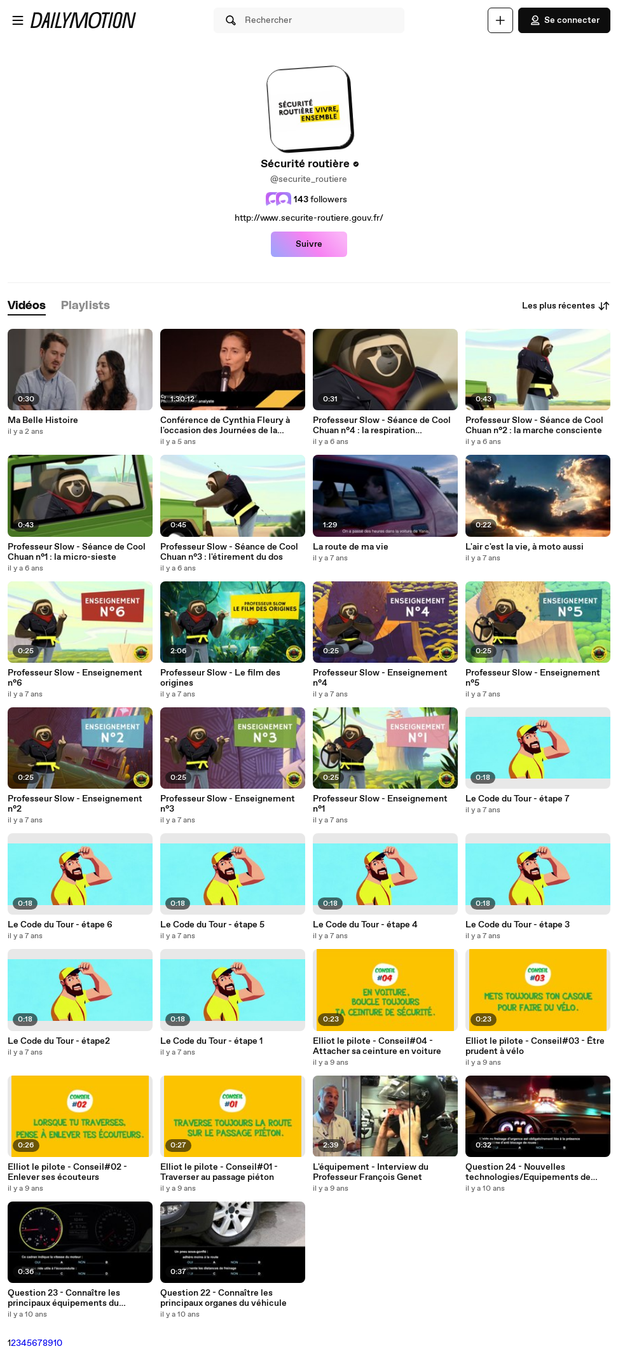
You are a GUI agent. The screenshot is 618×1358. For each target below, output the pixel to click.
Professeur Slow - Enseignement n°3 (227, 804)
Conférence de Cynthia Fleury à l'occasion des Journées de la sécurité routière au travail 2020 (226, 425)
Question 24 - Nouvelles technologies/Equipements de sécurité (528, 1172)
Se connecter (564, 20)
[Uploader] (500, 20)
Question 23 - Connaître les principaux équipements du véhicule (64, 1298)
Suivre (309, 244)
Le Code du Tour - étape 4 (365, 925)
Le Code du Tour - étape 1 (211, 1041)
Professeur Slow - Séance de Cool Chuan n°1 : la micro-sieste (77, 552)
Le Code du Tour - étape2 (59, 1041)
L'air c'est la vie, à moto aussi (524, 547)
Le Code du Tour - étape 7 (517, 799)
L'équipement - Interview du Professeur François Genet (371, 1172)
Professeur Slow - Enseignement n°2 (75, 804)
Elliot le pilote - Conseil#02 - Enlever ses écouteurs (67, 1172)
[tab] (27, 306)
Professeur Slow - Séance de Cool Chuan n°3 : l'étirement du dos (229, 552)
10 (57, 1343)
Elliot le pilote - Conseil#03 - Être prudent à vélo (535, 1046)
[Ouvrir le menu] (18, 20)
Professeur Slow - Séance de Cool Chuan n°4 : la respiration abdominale (382, 425)
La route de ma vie (350, 547)
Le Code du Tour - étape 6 (60, 925)
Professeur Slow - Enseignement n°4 (380, 678)
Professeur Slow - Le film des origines (220, 678)
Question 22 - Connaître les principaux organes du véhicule (223, 1298)
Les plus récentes (566, 306)
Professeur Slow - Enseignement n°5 (532, 678)
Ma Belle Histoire (43, 420)
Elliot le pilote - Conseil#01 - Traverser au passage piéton (219, 1172)
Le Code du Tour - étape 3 (517, 925)
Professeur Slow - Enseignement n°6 (75, 678)
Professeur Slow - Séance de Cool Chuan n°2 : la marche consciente (534, 425)
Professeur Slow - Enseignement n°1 (380, 804)
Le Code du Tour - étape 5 (212, 925)
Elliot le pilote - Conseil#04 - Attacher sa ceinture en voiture (377, 1046)
